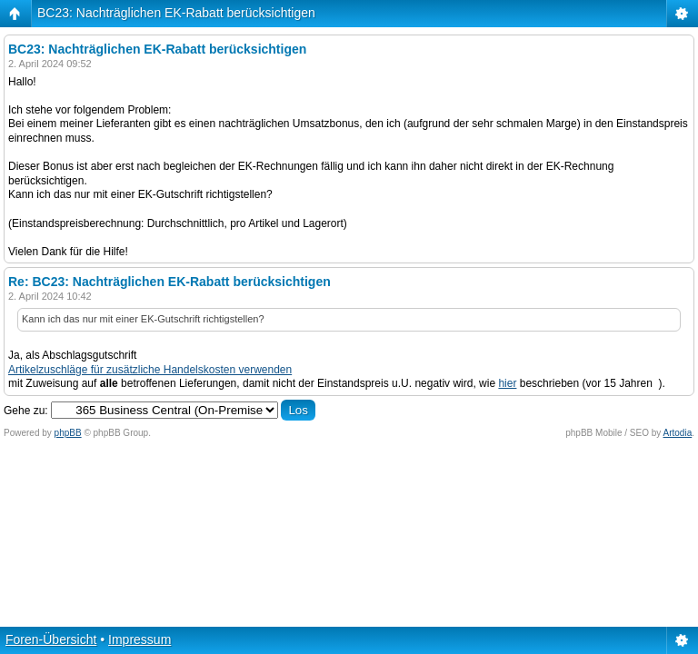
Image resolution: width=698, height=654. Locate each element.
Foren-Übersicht (50, 639)
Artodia (678, 433)
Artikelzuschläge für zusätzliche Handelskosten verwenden (150, 369)
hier (507, 383)
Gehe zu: (26, 410)
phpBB (68, 433)
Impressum (139, 639)
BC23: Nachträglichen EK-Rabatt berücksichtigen (176, 12)
